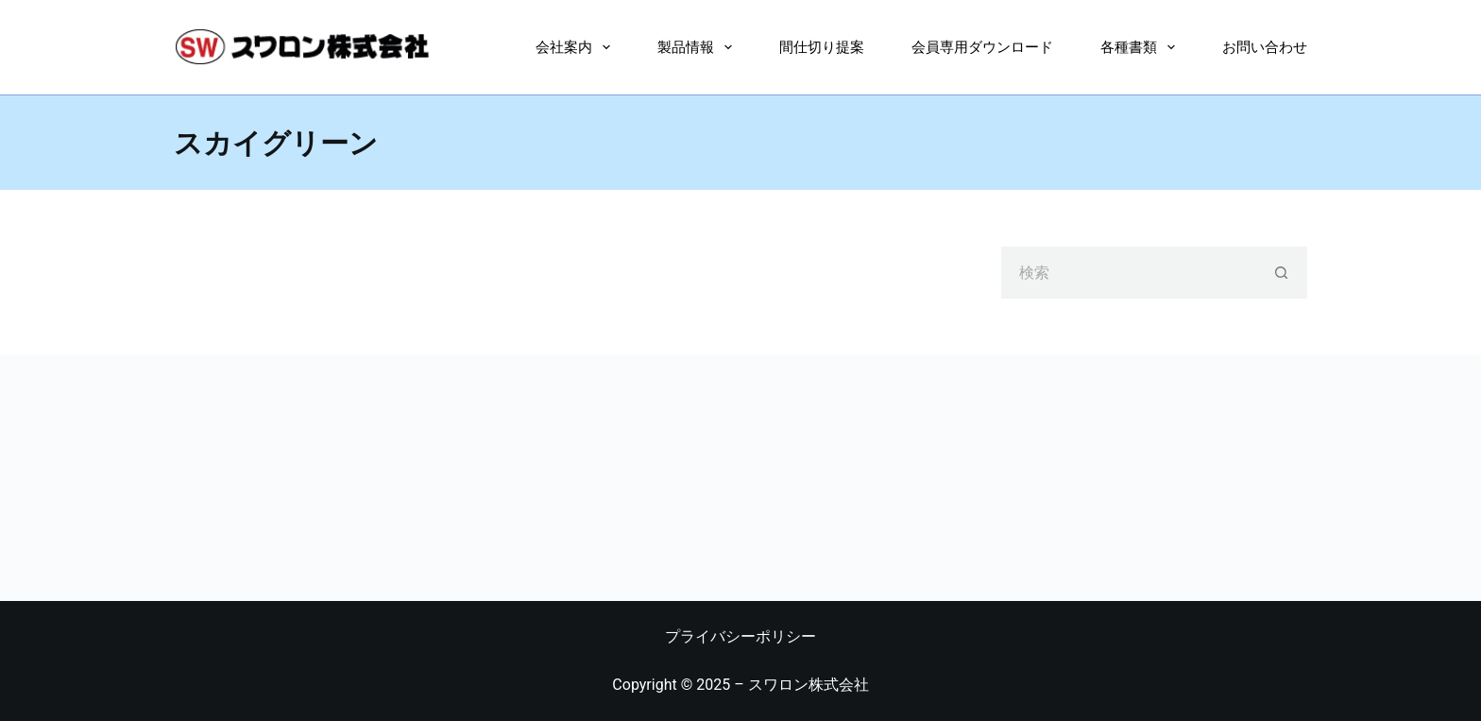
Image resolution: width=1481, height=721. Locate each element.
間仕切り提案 (821, 47)
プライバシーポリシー (740, 636)
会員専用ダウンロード (982, 47)
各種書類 (1141, 47)
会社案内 (577, 47)
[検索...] (1128, 273)
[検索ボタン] (1281, 273)
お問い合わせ (1264, 47)
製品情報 (698, 47)
